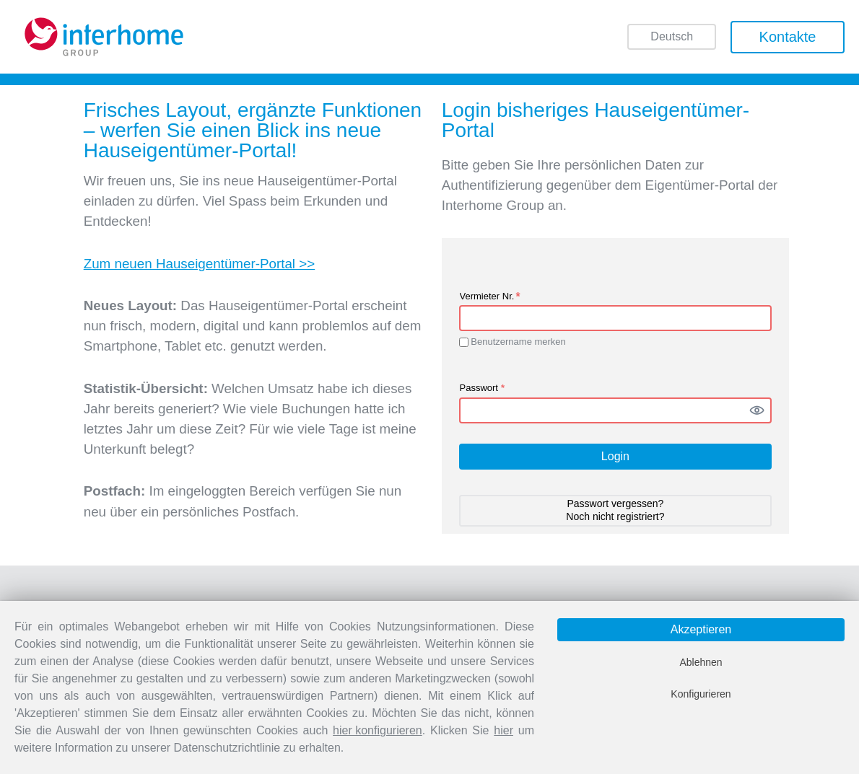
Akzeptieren (701, 629)
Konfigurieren (701, 694)
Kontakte (787, 37)
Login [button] (615, 456)
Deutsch (671, 37)
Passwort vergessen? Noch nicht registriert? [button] (615, 510)
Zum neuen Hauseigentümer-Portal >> (199, 263)
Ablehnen (700, 662)
